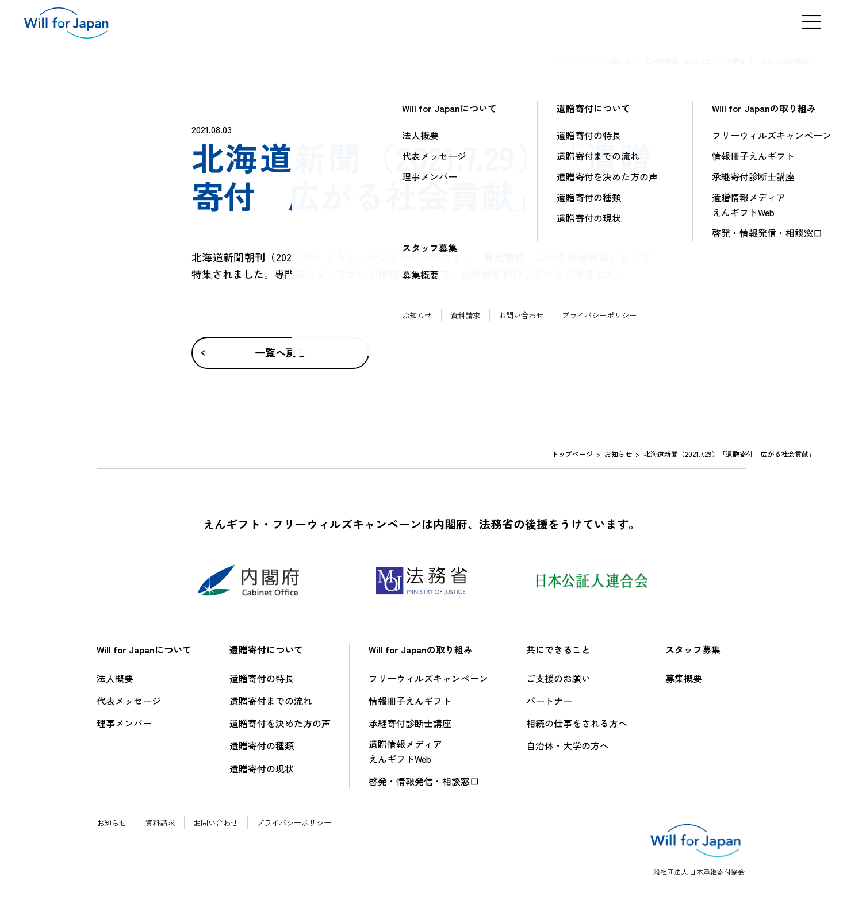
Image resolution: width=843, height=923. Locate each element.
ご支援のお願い (558, 678)
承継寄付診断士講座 (410, 723)
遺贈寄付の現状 (261, 768)
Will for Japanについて (144, 649)
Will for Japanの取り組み (421, 649)
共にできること (558, 649)
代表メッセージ (129, 700)
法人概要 (115, 678)
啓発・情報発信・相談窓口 (424, 781)
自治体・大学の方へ (567, 745)
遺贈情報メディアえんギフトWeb (405, 751)
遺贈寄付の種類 (261, 745)
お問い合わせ (222, 822)
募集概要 (683, 678)
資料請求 (163, 822)
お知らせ (618, 61)
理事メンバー (124, 723)
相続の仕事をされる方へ (576, 723)
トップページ (572, 61)
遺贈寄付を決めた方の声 (280, 723)
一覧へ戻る (278, 352)
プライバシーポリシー (305, 822)
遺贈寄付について (266, 649)
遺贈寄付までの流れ (270, 700)
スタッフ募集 (693, 649)
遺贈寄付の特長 (261, 678)
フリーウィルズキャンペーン (428, 678)
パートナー (549, 700)
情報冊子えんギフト (410, 700)
